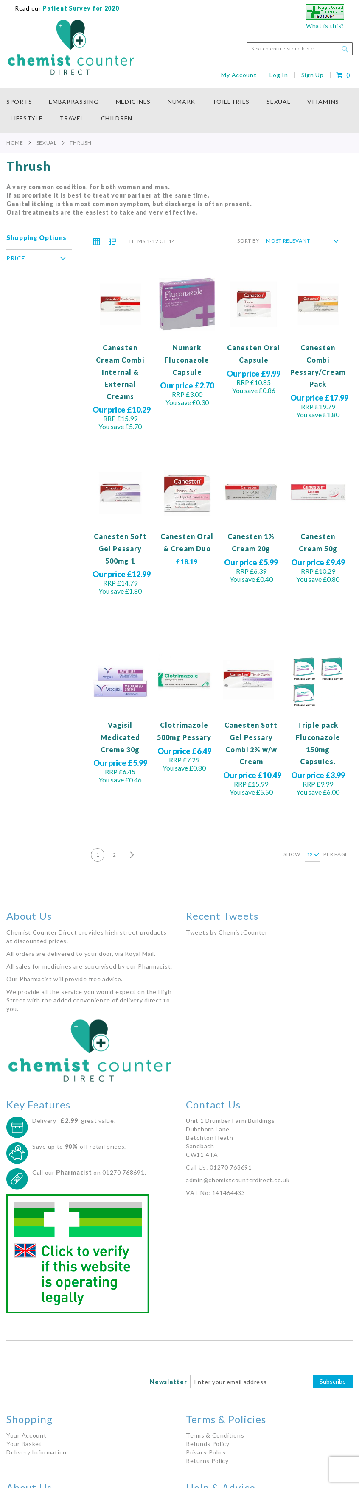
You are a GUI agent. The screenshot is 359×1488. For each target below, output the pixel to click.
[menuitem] (23, 102)
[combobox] (300, 48)
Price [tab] (15, 258)
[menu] (179, 110)
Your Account (26, 1435)
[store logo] (70, 47)
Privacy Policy (206, 1452)
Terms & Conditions (215, 1435)
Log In (278, 74)
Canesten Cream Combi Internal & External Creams (120, 371)
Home (14, 143)
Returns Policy (207, 1460)
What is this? (325, 25)
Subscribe (333, 1381)
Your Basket (24, 1443)
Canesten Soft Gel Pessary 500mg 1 (120, 548)
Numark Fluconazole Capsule (187, 359)
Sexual (46, 143)
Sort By (248, 240)
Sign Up (312, 74)
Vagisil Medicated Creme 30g (120, 737)
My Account (238, 74)
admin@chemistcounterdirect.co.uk (237, 1180)
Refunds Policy (208, 1443)
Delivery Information (36, 1452)
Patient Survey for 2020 (80, 8)
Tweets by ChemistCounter (227, 932)
